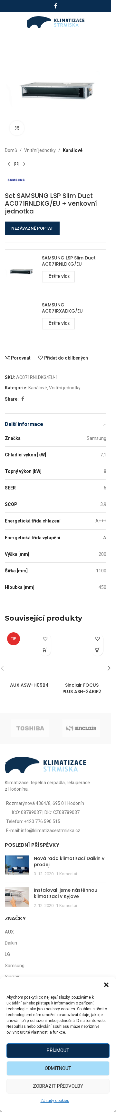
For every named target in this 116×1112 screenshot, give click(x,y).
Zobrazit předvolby (58, 1086)
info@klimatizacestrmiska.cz (50, 830)
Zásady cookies (55, 1100)
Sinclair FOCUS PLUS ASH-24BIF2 (82, 688)
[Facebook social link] (56, 6)
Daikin (11, 943)
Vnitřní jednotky (40, 150)
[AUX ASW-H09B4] (29, 655)
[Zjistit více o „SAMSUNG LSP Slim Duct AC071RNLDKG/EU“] (58, 276)
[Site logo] (55, 21)
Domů (11, 150)
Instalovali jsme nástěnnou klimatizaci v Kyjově (65, 893)
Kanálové (72, 150)
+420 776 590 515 (42, 821)
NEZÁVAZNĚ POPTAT (32, 228)
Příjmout (58, 1050)
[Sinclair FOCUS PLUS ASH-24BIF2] (82, 655)
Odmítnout (58, 1068)
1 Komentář (66, 873)
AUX (9, 931)
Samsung (14, 965)
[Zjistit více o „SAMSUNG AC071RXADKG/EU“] (58, 323)
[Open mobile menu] (12, 22)
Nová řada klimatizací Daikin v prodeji (69, 861)
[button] (106, 984)
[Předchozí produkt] (9, 164)
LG (7, 954)
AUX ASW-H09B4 (29, 685)
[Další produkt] (24, 164)
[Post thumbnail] (17, 866)
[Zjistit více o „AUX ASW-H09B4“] (45, 650)
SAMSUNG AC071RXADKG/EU (62, 308)
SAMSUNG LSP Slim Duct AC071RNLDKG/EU (69, 261)
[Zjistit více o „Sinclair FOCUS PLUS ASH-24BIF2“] (97, 650)
